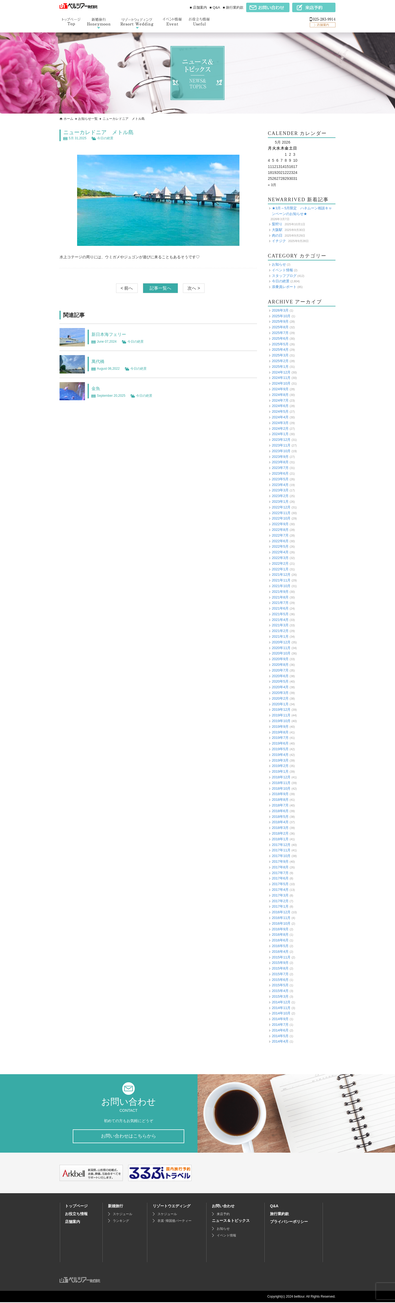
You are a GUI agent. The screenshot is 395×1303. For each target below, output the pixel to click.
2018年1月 (280, 839)
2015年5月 (280, 985)
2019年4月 (280, 755)
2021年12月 (281, 575)
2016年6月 (280, 940)
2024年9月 (280, 389)
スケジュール (122, 1215)
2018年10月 (281, 788)
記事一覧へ (160, 288)
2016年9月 (280, 929)
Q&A (274, 1207)
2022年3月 (280, 558)
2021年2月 (280, 631)
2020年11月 (281, 648)
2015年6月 (280, 980)
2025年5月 (280, 344)
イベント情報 (282, 270)
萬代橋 (99, 361)
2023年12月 (281, 440)
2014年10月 (281, 1013)
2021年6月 (280, 608)
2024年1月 (280, 434)
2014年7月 (280, 1025)
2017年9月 (280, 861)
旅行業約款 (279, 1214)
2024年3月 (280, 423)
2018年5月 (280, 817)
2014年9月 (280, 1019)
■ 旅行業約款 (233, 7)
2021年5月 (280, 614)
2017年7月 (280, 873)
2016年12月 (281, 912)
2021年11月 (281, 580)
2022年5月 (280, 546)
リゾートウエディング (171, 1207)
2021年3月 (280, 625)
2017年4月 (280, 890)
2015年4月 (280, 991)
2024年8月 (280, 395)
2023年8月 (280, 462)
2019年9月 (280, 727)
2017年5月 (280, 884)
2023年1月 (280, 502)
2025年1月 (280, 367)
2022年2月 (280, 563)
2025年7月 (280, 333)
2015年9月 (280, 963)
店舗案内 (72, 1222)
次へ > (193, 288)
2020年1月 (280, 704)
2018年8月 (280, 800)
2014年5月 (280, 1036)
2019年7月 (280, 738)
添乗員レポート (284, 287)
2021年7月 (280, 603)
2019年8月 (280, 732)
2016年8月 (280, 934)
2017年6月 (280, 878)
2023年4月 (280, 485)
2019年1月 (280, 771)
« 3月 (272, 185)
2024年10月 (281, 383)
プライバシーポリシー (289, 1222)
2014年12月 (281, 1002)
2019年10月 (281, 721)
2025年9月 (280, 321)
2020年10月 (281, 653)
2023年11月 (281, 445)
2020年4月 (280, 687)
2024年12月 (281, 372)
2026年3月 (280, 310)
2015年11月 (281, 957)
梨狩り (277, 224)
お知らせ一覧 (88, 119)
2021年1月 (280, 636)
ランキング (121, 1221)
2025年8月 (280, 327)
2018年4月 (280, 822)
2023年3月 (280, 490)
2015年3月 (280, 996)
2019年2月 (280, 766)
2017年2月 (280, 901)
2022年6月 (280, 541)
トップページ (76, 1207)
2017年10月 (281, 856)
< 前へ (127, 288)
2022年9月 (280, 524)
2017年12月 (281, 845)
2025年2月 (280, 361)
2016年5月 (280, 946)
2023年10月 (281, 451)
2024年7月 (280, 400)
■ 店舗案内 (198, 7)
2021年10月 (281, 586)
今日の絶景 (105, 138)
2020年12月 (281, 642)
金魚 (96, 388)
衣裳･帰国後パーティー (174, 1221)
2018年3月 (280, 828)
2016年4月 (280, 952)
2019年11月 (281, 715)
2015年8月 (280, 968)
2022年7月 (280, 535)
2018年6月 (280, 811)
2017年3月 (280, 895)
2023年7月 (280, 468)
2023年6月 (280, 473)
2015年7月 (280, 974)
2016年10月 (281, 923)
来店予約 (223, 1215)
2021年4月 (280, 620)
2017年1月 (280, 906)
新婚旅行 (115, 1207)
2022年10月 (281, 518)
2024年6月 (280, 406)
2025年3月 (280, 355)
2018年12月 (281, 777)
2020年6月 (280, 676)
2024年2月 (280, 428)
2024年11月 (281, 378)
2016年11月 (281, 918)
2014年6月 (280, 1030)
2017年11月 (281, 850)
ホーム (68, 119)
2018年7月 (280, 805)
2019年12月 (281, 709)
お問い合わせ (223, 1207)
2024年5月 (280, 411)
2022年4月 (280, 552)
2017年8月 (280, 867)
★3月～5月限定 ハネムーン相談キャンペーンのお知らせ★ (302, 211)
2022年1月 (280, 569)
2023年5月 (280, 479)
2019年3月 (280, 760)
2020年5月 (280, 681)
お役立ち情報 (76, 1214)
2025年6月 (280, 338)
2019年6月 (280, 743)
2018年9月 (280, 794)
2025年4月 (280, 350)
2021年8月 (280, 597)
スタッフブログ (284, 276)
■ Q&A (215, 7)
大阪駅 (277, 230)
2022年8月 (280, 530)
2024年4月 (280, 417)
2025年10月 (281, 316)
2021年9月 (280, 592)
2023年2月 (280, 496)
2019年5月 (280, 749)
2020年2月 (280, 698)
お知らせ (279, 264)
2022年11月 (281, 513)
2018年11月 (281, 783)
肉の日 (277, 235)
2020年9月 (280, 659)
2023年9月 (280, 457)
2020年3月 (280, 693)
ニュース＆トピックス (231, 1221)
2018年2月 (280, 833)
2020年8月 (280, 665)
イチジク (279, 241)
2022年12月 (281, 507)
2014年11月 (281, 1008)
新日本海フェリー (113, 334)
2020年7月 (280, 670)
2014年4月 (280, 1041)
